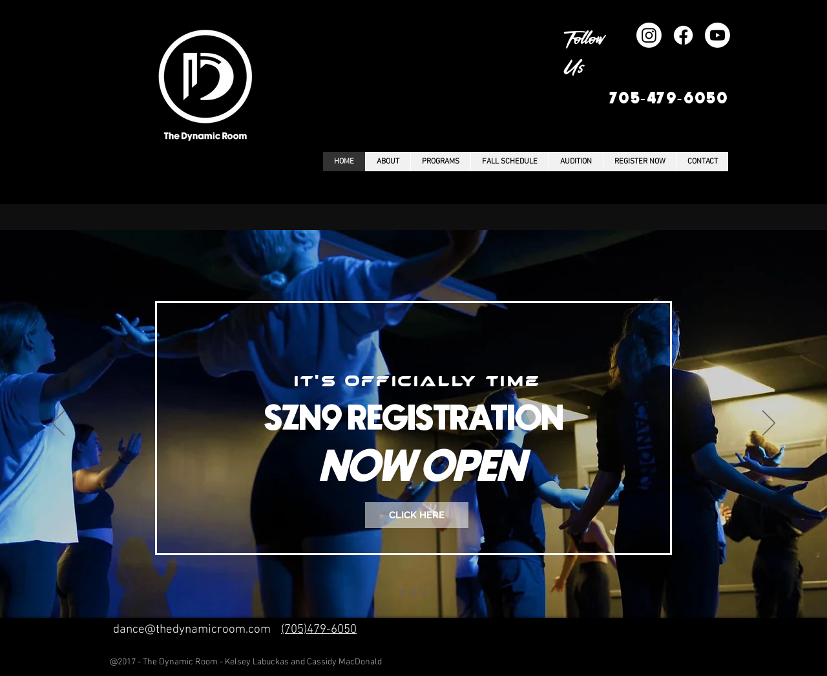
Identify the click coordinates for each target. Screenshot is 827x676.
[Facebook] (683, 35)
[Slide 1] (403, 592)
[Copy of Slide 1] (415, 592)
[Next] (768, 424)
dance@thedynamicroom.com (192, 629)
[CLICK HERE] (416, 515)
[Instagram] (649, 35)
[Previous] (58, 424)
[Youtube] (717, 35)
